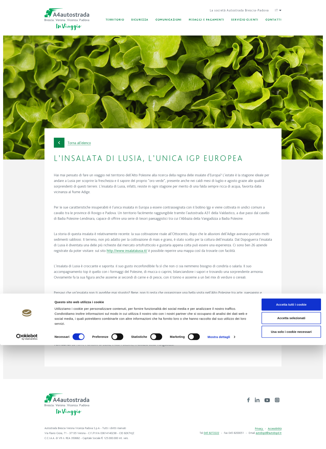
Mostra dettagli (218, 441)
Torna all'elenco (72, 143)
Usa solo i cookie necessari (291, 435)
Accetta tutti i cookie (291, 408)
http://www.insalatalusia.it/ (127, 251)
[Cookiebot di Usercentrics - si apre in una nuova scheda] (27, 441)
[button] (277, 10)
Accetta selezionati (291, 422)
